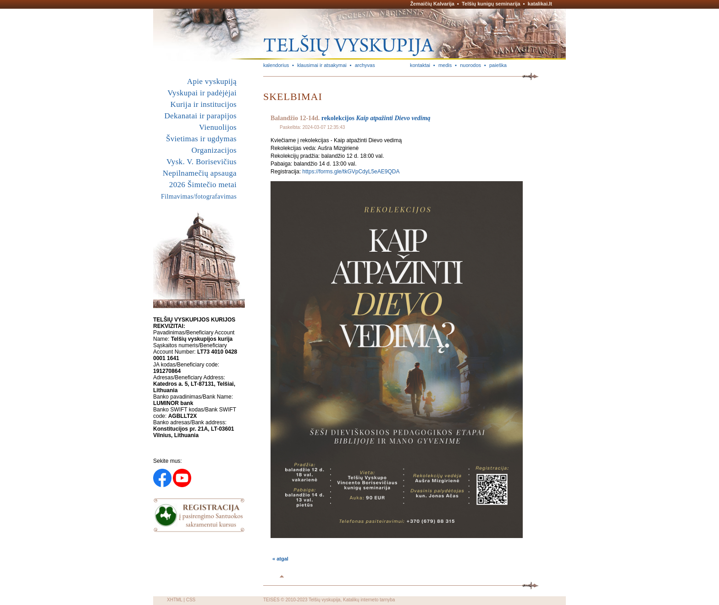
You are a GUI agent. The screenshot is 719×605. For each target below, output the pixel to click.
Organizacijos (214, 150)
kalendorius (276, 65)
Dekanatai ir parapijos (200, 115)
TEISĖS (271, 599)
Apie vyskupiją (212, 81)
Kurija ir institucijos (204, 104)
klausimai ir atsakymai (322, 65)
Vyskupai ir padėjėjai (202, 93)
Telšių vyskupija (324, 599)
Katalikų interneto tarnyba (369, 599)
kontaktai (420, 65)
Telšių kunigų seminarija (491, 3)
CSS (191, 599)
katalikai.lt (540, 3)
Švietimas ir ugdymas (201, 138)
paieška (498, 65)
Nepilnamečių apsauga (200, 173)
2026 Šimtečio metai (203, 184)
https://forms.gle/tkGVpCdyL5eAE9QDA (350, 171)
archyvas (365, 65)
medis (445, 65)
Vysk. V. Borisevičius (201, 161)
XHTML (175, 599)
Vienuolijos (218, 127)
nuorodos (470, 65)
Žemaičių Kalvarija (432, 3)
